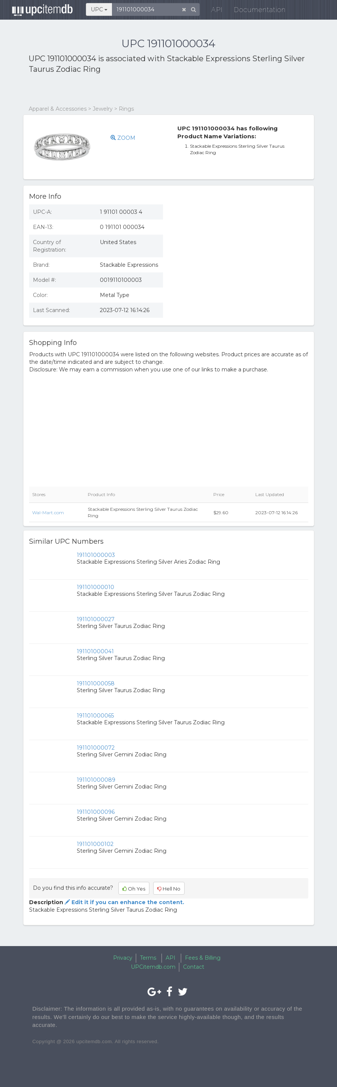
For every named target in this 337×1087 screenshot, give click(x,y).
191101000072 (96, 747)
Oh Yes (134, 889)
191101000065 (95, 715)
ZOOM (122, 138)
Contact (193, 966)
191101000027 (96, 619)
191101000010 (95, 587)
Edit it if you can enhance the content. (123, 902)
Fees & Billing (203, 957)
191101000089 (96, 779)
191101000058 (96, 683)
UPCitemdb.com (153, 966)
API (212, 11)
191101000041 (95, 651)
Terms (148, 957)
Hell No (168, 889)
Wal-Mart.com (48, 512)
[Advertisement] (117, 90)
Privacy (122, 957)
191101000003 (96, 555)
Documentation (255, 11)
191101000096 (96, 812)
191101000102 (95, 844)
